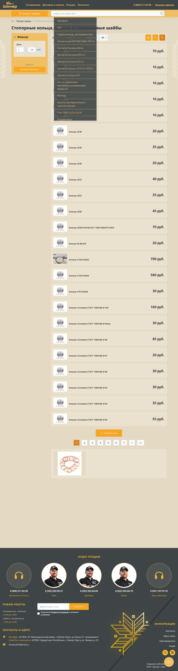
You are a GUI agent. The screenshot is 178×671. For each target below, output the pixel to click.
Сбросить (29, 64)
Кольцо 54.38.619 (77, 243)
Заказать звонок (164, 4)
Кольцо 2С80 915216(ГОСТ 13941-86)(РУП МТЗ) (91, 227)
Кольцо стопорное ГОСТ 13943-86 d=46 (88, 339)
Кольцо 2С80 (75, 211)
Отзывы (71, 4)
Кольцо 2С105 (76, 51)
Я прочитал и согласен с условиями (60, 613)
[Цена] (20, 49)
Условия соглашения (59, 612)
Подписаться (79, 606)
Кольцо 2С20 (75, 67)
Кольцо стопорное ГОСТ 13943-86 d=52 (88, 387)
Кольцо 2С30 (75, 99)
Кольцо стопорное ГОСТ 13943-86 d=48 (88, 371)
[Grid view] (148, 38)
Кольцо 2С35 (75, 115)
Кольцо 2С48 (75, 163)
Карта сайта (169, 636)
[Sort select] (83, 38)
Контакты (83, 4)
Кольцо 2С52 (75, 179)
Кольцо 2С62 (75, 195)
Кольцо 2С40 (75, 131)
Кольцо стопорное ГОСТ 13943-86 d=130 (88, 307)
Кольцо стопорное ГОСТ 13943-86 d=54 (88, 403)
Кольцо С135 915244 (79, 275)
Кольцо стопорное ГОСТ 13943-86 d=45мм (90, 323)
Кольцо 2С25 (75, 83)
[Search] (161, 13)
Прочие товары (23, 21)
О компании (33, 4)
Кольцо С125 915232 (79, 259)
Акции (172, 646)
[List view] (155, 38)
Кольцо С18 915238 (78, 291)
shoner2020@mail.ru (19, 644)
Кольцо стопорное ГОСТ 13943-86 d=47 (88, 355)
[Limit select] (104, 38)
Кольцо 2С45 (75, 147)
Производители (167, 641)
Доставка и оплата (53, 4)
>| (140, 442)
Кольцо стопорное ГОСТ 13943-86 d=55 (88, 419)
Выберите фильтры (29, 69)
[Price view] (162, 38)
